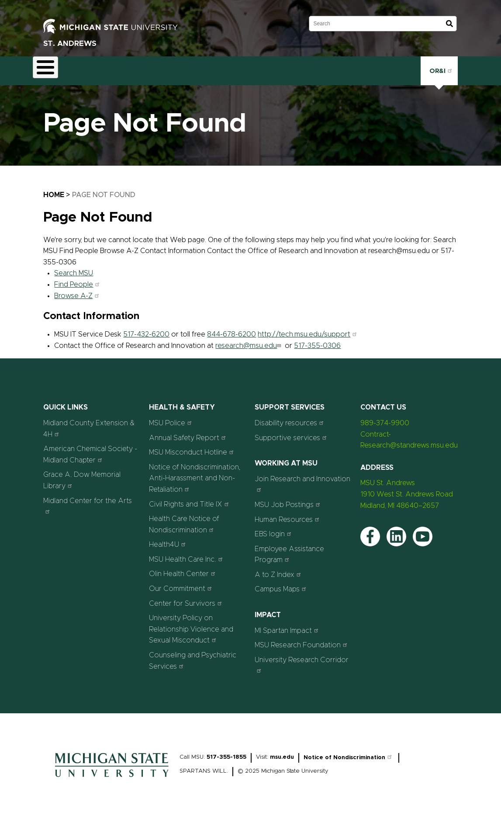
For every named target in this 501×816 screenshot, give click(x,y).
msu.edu (282, 752)
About (50, 68)
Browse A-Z (77, 290)
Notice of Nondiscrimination (349, 752)
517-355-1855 (226, 752)
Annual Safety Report (188, 432)
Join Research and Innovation (302, 478)
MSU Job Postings (288, 499)
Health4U (168, 539)
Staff (296, 68)
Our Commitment (181, 583)
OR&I (439, 68)
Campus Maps (281, 584)
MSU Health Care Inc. (187, 554)
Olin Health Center (183, 569)
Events (228, 68)
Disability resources (290, 417)
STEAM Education (174, 68)
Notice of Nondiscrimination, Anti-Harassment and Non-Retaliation (195, 473)
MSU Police (171, 417)
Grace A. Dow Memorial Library (82, 475)
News (263, 68)
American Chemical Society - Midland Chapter (90, 450)
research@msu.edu (249, 340)
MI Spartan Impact (288, 625)
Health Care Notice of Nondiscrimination (184, 519)
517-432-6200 (146, 329)
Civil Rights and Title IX (190, 499)
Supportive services (292, 432)
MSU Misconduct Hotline (192, 447)
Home (53, 190)
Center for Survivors (186, 598)
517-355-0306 (317, 340)
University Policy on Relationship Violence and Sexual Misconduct (191, 624)
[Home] (112, 774)
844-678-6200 (231, 329)
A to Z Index (279, 569)
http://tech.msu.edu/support (308, 329)
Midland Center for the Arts (87, 500)
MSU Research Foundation (302, 640)
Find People (78, 279)
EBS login (274, 529)
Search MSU (73, 268)
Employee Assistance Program (289, 549)
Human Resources (288, 514)
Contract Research (104, 68)
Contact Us (336, 68)
